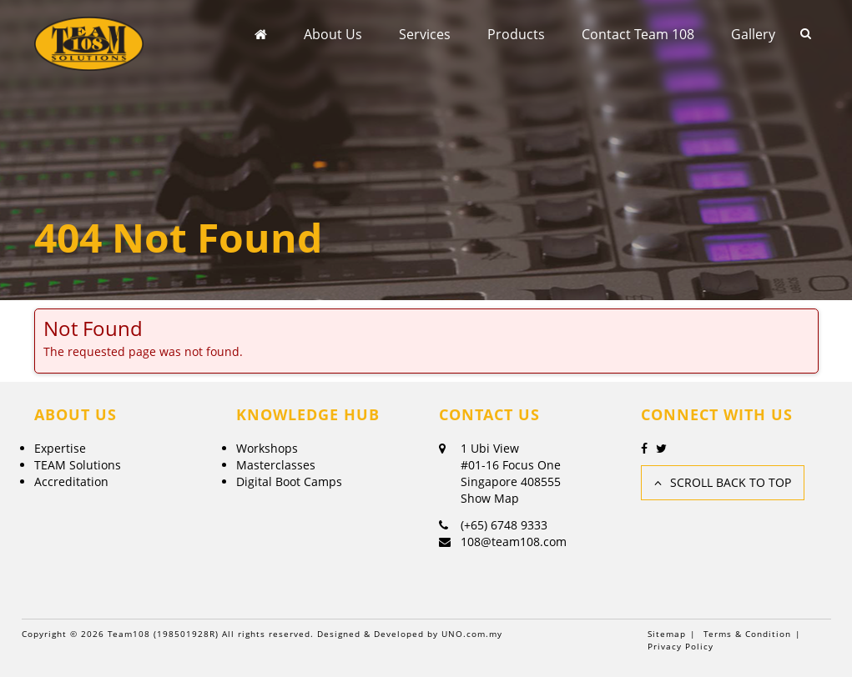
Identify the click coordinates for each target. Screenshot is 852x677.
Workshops (267, 448)
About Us (333, 34)
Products (516, 34)
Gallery (753, 34)
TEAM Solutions (77, 465)
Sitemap (667, 633)
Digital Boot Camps (289, 481)
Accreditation (71, 481)
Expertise (60, 448)
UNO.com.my (471, 633)
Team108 (129, 633)
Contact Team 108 (638, 34)
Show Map (490, 498)
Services (425, 34)
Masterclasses (275, 465)
